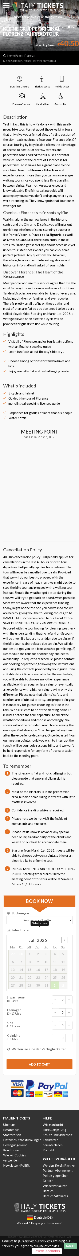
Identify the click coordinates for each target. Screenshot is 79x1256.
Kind (39, 1025)
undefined (64, 940)
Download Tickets (55, 27)
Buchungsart (19, 913)
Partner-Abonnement (58, 1170)
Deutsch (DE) (34, 27)
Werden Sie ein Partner (59, 1165)
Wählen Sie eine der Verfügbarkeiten (37, 1049)
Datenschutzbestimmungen (22, 1140)
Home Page (14, 55)
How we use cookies (47, 1251)
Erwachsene (39, 1000)
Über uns (9, 1124)
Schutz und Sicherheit (57, 1135)
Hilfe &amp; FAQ (54, 1130)
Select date (18, 930)
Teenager (39, 1012)
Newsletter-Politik (16, 1165)
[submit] (39, 1064)
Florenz (28, 55)
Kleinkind (39, 1038)
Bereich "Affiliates (55, 1196)
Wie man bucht (53, 1124)
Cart (71, 27)
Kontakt (48, 1150)
